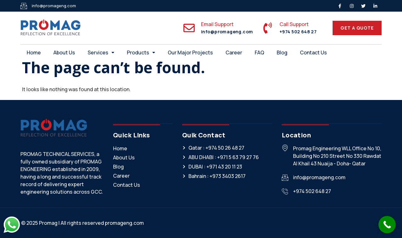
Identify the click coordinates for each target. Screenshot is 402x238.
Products (141, 52)
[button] (101, 52)
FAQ (259, 52)
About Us (64, 52)
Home (34, 52)
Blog (282, 52)
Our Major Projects (190, 52)
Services (101, 52)
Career (233, 52)
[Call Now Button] (387, 224)
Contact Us (313, 52)
